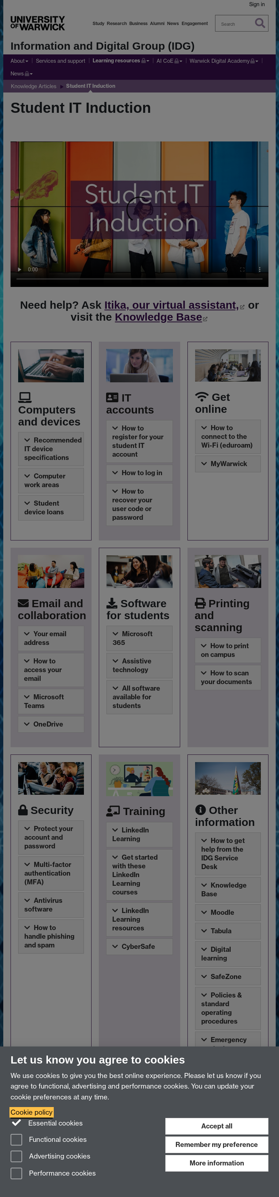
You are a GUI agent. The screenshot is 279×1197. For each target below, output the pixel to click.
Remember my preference (216, 1144)
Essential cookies (47, 1122)
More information (217, 1163)
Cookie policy (32, 1112)
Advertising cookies (50, 1157)
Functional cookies (49, 1140)
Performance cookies (53, 1174)
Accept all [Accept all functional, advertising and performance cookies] (216, 1126)
